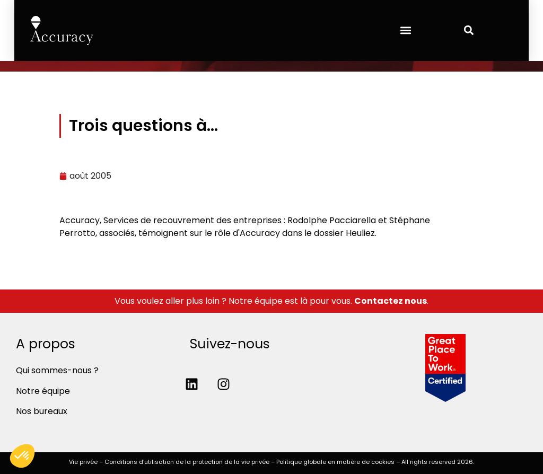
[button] (405, 30)
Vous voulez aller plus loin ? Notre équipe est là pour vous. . (271, 301)
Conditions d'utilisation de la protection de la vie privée (186, 462)
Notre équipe (43, 391)
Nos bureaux (41, 411)
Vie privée (83, 462)
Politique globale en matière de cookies (335, 462)
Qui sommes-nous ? (57, 370)
